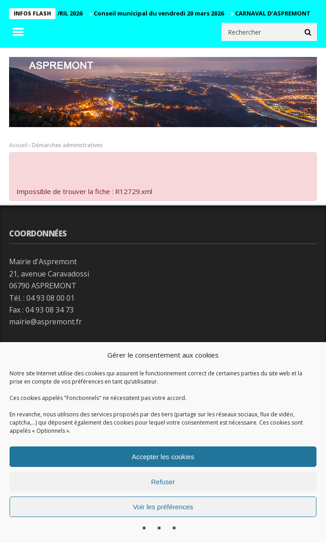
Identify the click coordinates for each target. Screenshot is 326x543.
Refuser (163, 482)
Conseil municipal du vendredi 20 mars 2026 (160, 13)
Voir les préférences (163, 507)
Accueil (18, 145)
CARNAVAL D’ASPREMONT (274, 13)
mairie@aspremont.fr (45, 322)
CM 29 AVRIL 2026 (59, 13)
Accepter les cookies (163, 457)
